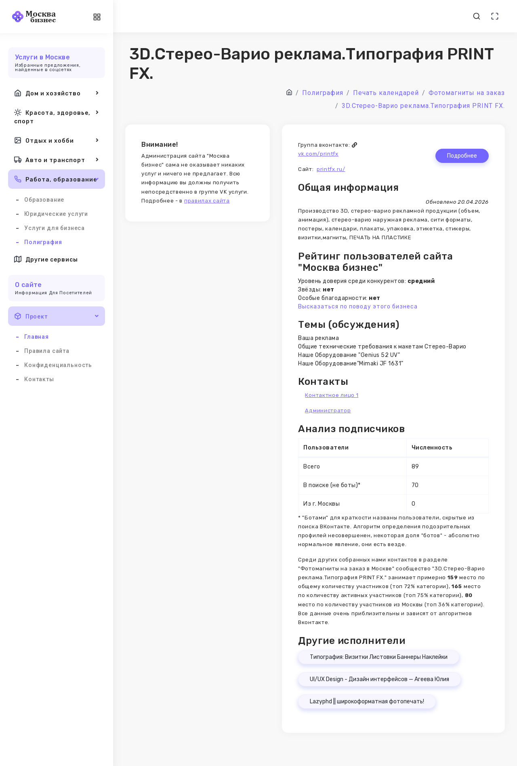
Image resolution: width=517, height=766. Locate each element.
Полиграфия (43, 242)
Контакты (39, 379)
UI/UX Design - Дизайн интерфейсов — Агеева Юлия (379, 679)
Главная (36, 336)
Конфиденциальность (58, 365)
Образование (44, 199)
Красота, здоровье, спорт (56, 116)
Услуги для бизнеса (54, 228)
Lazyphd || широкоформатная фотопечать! (367, 701)
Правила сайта (46, 351)
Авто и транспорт (56, 160)
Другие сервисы (46, 259)
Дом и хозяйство (56, 93)
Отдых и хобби (56, 140)
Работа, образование (56, 179)
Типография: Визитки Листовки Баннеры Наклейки (379, 657)
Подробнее (462, 155)
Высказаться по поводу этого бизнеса (358, 306)
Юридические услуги (56, 214)
